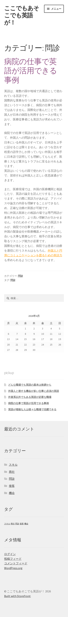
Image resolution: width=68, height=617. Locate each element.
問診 (20, 276)
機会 (12, 493)
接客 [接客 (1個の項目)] (22, 524)
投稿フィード (13, 559)
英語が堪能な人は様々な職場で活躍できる (32, 409)
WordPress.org (13, 568)
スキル (13, 464)
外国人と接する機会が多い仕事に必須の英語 (33, 391)
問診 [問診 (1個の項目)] (17, 524)
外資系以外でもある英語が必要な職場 (29, 397)
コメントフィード (15, 563)
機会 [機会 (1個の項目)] (26, 524)
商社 (12, 472)
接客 (12, 486)
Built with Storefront (17, 596)
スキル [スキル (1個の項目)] (7, 524)
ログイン (10, 554)
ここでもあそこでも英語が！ (21, 15)
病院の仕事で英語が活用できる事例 (30, 71)
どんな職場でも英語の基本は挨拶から (29, 384)
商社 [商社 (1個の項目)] (13, 524)
